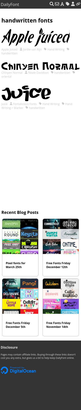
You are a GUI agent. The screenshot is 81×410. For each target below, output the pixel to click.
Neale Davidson (37, 73)
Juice (4, 104)
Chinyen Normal (12, 73)
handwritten (60, 73)
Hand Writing (54, 49)
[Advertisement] (40, 160)
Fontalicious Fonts (23, 104)
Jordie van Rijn (31, 49)
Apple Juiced (9, 49)
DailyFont (10, 4)
